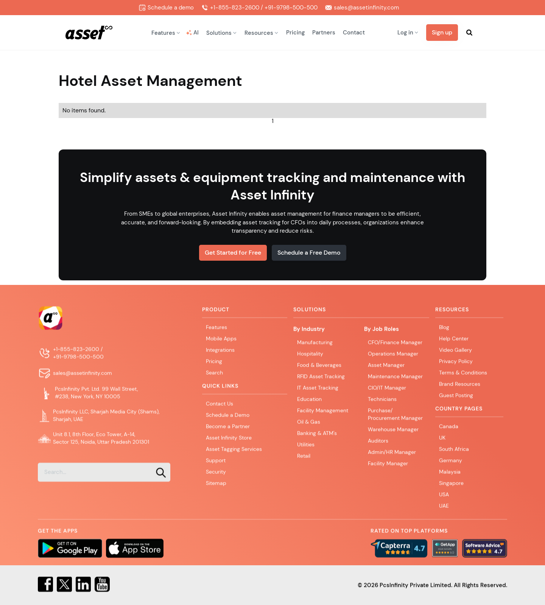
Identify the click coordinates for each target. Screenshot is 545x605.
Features (216, 333)
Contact (354, 32)
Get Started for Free (233, 253)
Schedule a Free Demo (309, 253)
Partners (323, 32)
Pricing (295, 32)
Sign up (442, 32)
